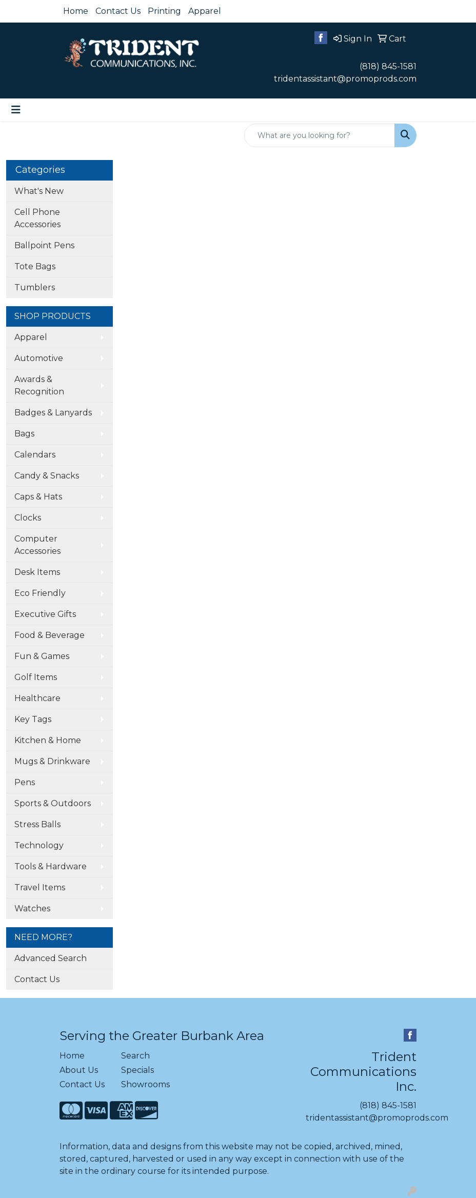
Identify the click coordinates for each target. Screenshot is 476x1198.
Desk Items (37, 572)
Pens (24, 782)
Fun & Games (41, 656)
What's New (39, 191)
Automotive (38, 358)
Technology (39, 845)
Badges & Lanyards (53, 412)
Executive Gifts (45, 614)
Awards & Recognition (39, 385)
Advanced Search (50, 958)
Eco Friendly (40, 593)
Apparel (204, 11)
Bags (24, 433)
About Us (79, 1070)
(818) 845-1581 (388, 66)
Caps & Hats (38, 497)
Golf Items (35, 677)
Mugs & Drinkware (52, 761)
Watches (32, 908)
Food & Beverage (49, 635)
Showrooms (145, 1084)
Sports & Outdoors (52, 803)
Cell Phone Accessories (37, 218)
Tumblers (34, 287)
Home (75, 11)
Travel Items (39, 887)
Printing (164, 11)
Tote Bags (34, 266)
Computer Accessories (37, 545)
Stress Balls (37, 824)
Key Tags (32, 719)
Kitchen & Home (47, 740)
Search (135, 1056)
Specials (137, 1070)
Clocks (27, 518)
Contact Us (118, 11)
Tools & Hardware (50, 866)
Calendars (34, 455)
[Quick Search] (319, 135)
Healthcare (37, 698)
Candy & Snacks (46, 476)
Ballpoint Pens (44, 245)
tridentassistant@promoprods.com (345, 79)
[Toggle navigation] (16, 110)
